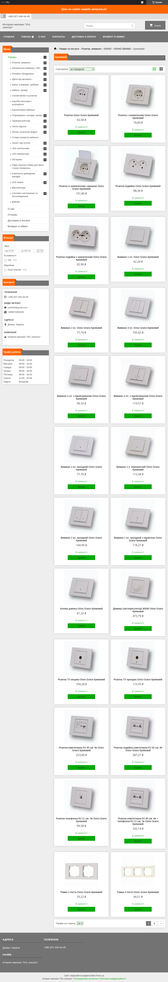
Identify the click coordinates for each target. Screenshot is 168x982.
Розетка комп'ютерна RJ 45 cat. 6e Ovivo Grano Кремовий (81, 749)
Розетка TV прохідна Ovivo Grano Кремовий (138, 679)
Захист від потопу (21, 143)
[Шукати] (132, 26)
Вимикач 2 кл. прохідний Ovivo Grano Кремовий (81, 539)
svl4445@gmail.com (18, 307)
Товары (26, 36)
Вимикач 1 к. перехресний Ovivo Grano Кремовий (137, 468)
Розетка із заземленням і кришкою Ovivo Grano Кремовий (81, 187)
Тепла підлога (19, 126)
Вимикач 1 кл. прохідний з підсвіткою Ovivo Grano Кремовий (138, 539)
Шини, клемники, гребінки (25, 84)
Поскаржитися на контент (86, 979)
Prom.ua (100, 975)
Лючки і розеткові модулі (24, 132)
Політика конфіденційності (113, 979)
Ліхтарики (17, 159)
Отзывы (12, 214)
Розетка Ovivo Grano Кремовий (81, 115)
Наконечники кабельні (23, 110)
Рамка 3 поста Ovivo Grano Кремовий (138, 892)
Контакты (58, 36)
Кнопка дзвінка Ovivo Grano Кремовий (81, 608)
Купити (81, 132)
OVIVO (107, 48)
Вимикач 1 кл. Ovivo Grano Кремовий (138, 257)
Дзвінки (16, 201)
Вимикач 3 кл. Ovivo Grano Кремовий (138, 327)
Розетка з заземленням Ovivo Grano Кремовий (138, 116)
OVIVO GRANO (122, 48)
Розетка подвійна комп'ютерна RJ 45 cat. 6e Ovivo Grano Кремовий (138, 749)
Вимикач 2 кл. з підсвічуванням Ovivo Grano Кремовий (138, 397)
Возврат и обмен (113, 36)
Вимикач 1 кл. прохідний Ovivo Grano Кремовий (81, 468)
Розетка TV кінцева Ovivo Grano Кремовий (81, 679)
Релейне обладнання (23, 73)
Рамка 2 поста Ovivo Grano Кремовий (81, 892)
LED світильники (20, 148)
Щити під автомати (21, 79)
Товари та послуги (69, 48)
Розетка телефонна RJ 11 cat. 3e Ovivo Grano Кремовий (81, 820)
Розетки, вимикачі (91, 48)
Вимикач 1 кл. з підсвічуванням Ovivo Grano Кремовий (81, 397)
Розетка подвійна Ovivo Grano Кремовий (138, 186)
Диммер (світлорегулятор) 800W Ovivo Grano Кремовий (138, 610)
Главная (8, 36)
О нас (42, 36)
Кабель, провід (19, 90)
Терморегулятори (21, 120)
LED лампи (17, 182)
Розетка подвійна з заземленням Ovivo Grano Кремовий (81, 258)
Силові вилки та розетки (24, 95)
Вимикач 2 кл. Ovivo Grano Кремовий (81, 327)
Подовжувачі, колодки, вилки (27, 115)
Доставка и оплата (84, 36)
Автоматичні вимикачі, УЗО (26, 68)
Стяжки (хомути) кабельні (25, 137)
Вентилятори (18, 187)
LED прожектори (20, 154)
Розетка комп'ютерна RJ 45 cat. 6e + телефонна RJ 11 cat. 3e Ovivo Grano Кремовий (138, 821)
